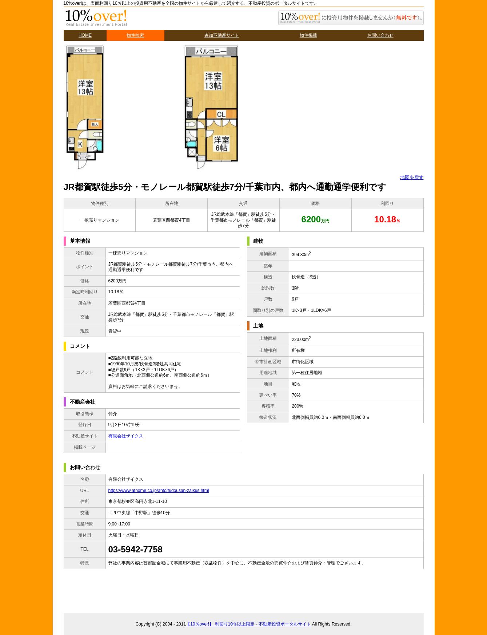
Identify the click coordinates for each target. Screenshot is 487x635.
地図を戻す (412, 177)
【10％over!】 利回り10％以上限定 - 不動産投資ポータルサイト (248, 624)
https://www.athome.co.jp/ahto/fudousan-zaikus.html (158, 490)
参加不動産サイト (221, 35)
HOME (85, 35)
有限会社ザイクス (125, 435)
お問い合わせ (380, 35)
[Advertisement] (239, 590)
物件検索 (135, 35)
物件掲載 (308, 35)
